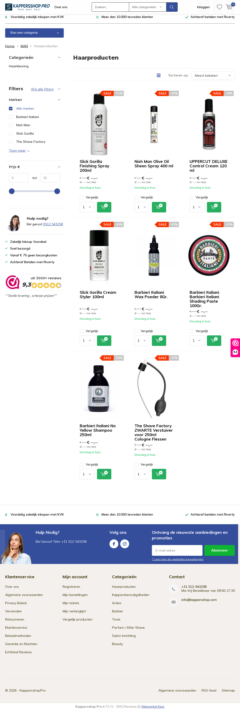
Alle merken (25, 112)
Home (10, 49)
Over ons (61, 7)
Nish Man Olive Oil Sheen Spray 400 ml (154, 167)
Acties (116, 606)
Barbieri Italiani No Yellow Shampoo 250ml (98, 434)
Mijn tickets (71, 606)
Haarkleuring (19, 70)
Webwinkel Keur (153, 710)
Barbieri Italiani (27, 120)
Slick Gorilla (25, 137)
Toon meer (17, 154)
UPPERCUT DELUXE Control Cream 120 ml (209, 169)
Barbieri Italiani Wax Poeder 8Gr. (151, 298)
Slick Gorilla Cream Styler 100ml (98, 298)
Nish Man (23, 128)
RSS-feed (209, 694)
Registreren (71, 590)
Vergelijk (89, 201)
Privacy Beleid (15, 606)
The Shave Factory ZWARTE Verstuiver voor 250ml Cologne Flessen (154, 436)
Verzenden (13, 615)
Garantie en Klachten (21, 647)
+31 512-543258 (193, 590)
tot (33, 181)
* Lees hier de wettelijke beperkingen (177, 562)
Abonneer (219, 554)
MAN (24, 49)
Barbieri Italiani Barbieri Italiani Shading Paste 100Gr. (204, 302)
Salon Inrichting (124, 639)
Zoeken (172, 7)
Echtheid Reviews (18, 655)
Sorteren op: (178, 79)
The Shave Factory (30, 145)
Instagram (124, 546)
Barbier (117, 615)
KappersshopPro (33, 694)
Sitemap (228, 694)
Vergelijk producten (77, 623)
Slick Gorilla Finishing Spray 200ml (94, 169)
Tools (116, 623)
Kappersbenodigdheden (130, 598)
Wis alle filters (42, 93)
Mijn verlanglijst (74, 615)
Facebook (113, 546)
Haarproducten (124, 590)
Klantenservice (16, 631)
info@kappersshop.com (199, 603)
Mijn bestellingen (75, 598)
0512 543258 (53, 228)
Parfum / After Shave (128, 631)
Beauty (117, 647)
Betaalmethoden (18, 639)
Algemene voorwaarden (24, 598)
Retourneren (14, 623)
